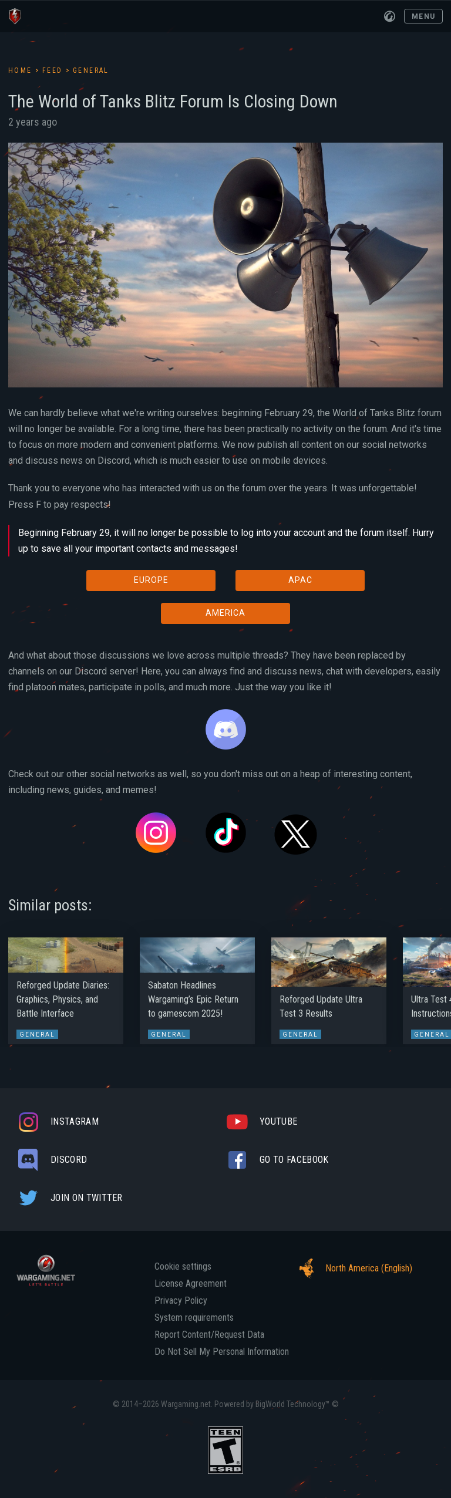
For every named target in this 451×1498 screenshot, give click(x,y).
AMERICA (225, 613)
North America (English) (352, 1268)
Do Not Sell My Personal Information (221, 1352)
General (91, 70)
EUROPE (151, 580)
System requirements (194, 1317)
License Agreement (190, 1283)
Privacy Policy (180, 1300)
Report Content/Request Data (209, 1335)
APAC (300, 580)
